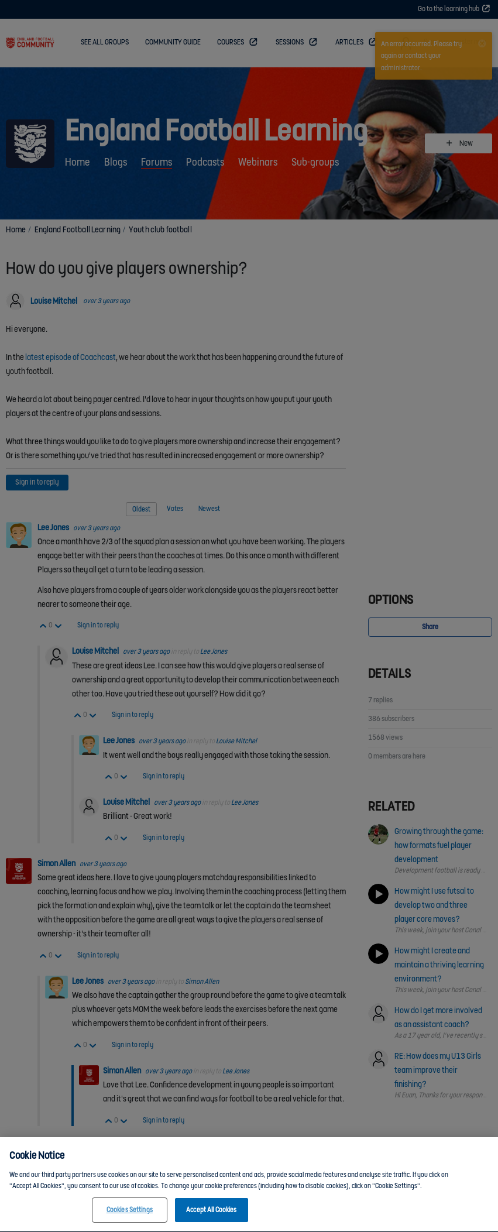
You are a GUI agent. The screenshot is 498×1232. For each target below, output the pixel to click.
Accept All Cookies (211, 1217)
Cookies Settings (130, 1217)
